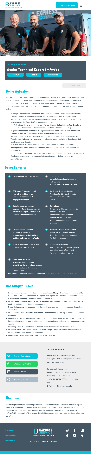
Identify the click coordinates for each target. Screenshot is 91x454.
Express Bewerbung (67, 5)
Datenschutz (10, 435)
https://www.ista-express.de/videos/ (63, 273)
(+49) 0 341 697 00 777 (56, 379)
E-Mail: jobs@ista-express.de (59, 386)
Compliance (10, 440)
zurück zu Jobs (74, 86)
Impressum (9, 430)
